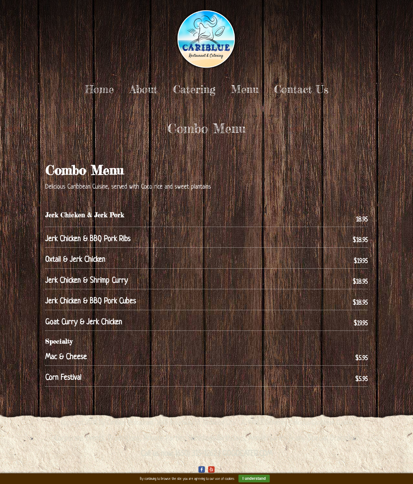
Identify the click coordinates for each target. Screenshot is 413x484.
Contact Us (301, 89)
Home (99, 89)
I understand (254, 478)
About (143, 89)
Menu (244, 89)
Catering (194, 89)
